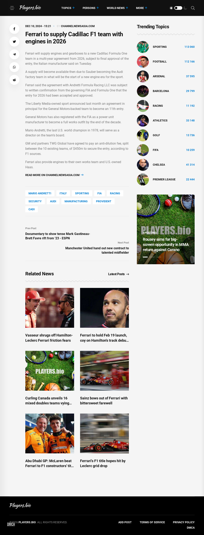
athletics (160, 120)
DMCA (191, 527)
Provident (103, 201)
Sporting (82, 193)
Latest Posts (118, 274)
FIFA (155, 150)
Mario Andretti (39, 193)
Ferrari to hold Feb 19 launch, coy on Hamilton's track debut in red (103, 340)
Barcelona (161, 91)
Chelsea (159, 164)
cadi (31, 209)
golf (156, 135)
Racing (115, 193)
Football (160, 61)
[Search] (193, 8)
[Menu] (12, 8)
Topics (66, 8)
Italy (63, 193)
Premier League (164, 179)
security (35, 201)
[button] (14, 29)
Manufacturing (76, 201)
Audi (53, 201)
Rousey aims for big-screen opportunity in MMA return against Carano (166, 244)
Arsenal (159, 76)
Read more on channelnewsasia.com (54, 175)
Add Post (125, 522)
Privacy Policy (184, 522)
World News (116, 8)
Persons (89, 8)
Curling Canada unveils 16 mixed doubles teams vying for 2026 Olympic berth (47, 403)
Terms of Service (152, 522)
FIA (99, 193)
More (140, 8)
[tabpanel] (166, 229)
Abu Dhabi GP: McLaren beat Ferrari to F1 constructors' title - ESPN (49, 466)
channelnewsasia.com (78, 26)
